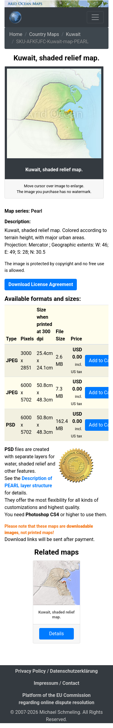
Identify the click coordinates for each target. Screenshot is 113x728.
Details (56, 633)
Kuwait (73, 34)
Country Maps (44, 34)
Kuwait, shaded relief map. (56, 614)
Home (15, 34)
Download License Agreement (40, 284)
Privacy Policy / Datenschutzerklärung (56, 671)
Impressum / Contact (56, 683)
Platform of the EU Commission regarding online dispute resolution (56, 698)
